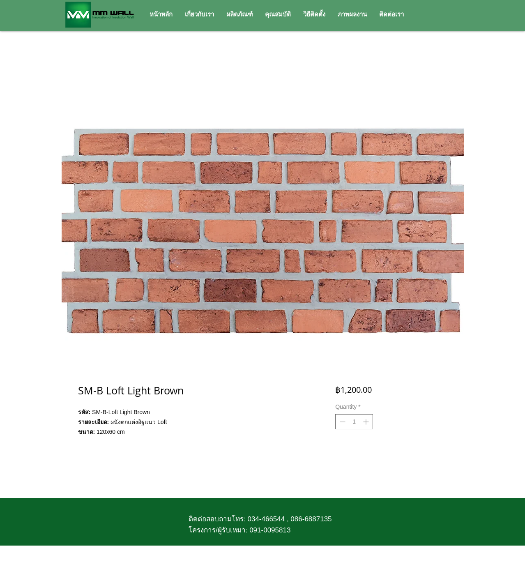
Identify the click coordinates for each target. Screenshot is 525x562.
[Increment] (367, 422)
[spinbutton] (354, 422)
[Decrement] (341, 422)
